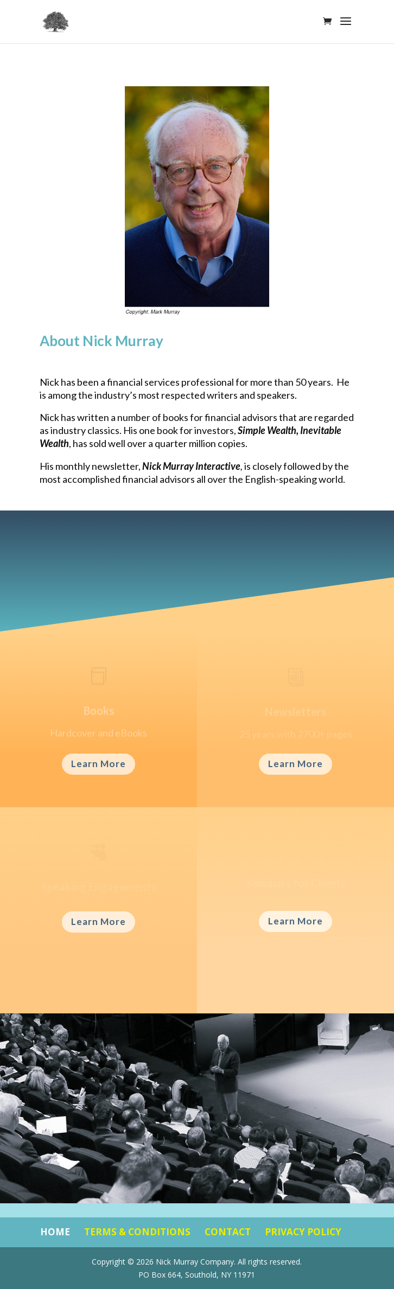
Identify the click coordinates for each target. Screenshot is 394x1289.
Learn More (98, 763)
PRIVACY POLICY (303, 1232)
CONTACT (228, 1232)
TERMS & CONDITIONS (137, 1232)
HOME (55, 1232)
